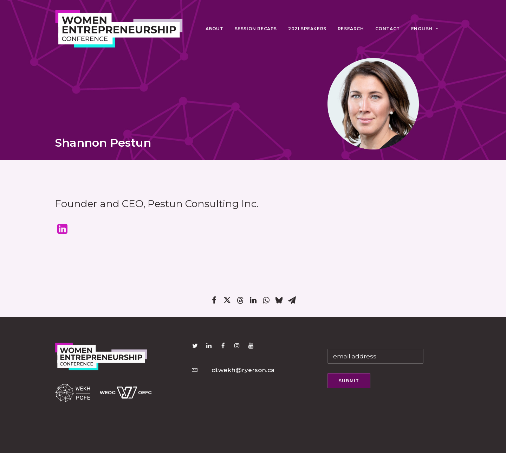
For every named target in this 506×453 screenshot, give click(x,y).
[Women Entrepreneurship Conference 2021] (119, 28)
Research (351, 28)
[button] (62, 231)
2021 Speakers (307, 28)
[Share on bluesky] (279, 302)
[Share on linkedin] (253, 302)
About (214, 28)
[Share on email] (292, 302)
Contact (387, 28)
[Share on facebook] (214, 302)
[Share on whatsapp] (266, 302)
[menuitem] (214, 29)
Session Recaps (256, 28)
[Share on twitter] (227, 302)
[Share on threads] (240, 302)
